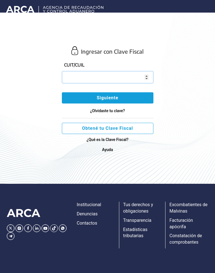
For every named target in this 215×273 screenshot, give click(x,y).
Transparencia (137, 220)
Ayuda (107, 149)
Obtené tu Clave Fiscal (107, 128)
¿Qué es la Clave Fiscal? (107, 139)
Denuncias (87, 213)
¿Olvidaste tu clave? (107, 111)
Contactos (87, 223)
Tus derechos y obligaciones (138, 208)
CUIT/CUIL (74, 65)
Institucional (89, 204)
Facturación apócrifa (181, 223)
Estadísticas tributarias (135, 233)
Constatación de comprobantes (185, 239)
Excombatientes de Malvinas (188, 208)
